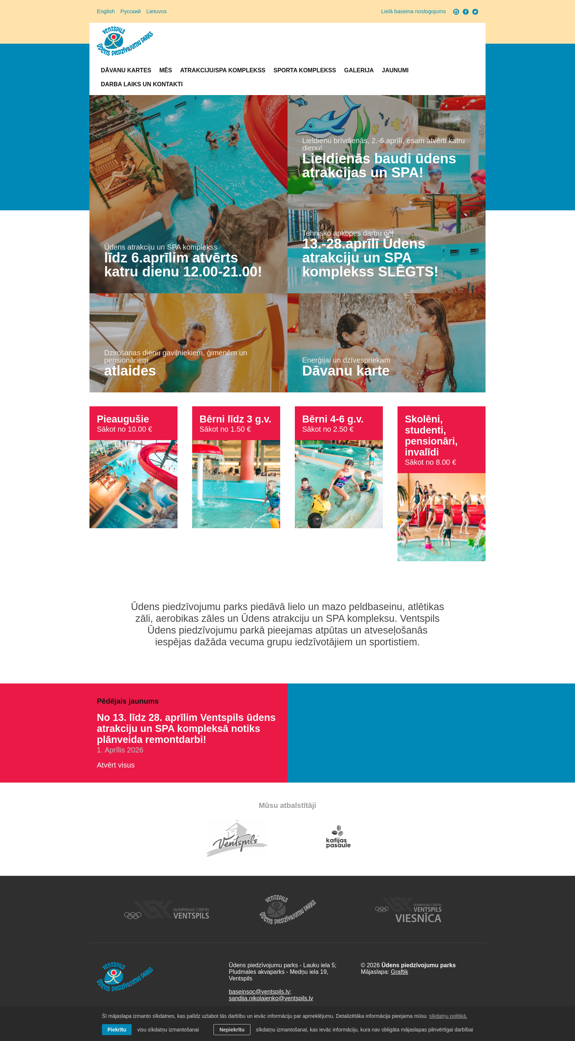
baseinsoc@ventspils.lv (259, 992)
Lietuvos (156, 11)
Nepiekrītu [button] (231, 1030)
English (106, 11)
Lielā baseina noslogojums (413, 11)
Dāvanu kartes (126, 70)
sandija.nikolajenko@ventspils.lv (271, 998)
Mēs (165, 70)
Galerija (359, 70)
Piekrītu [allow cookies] (116, 1030)
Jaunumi (395, 70)
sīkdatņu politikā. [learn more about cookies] (448, 1016)
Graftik (399, 972)
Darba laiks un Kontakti (142, 84)
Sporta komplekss (305, 70)
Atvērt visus (116, 765)
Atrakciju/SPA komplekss (222, 70)
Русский (130, 11)
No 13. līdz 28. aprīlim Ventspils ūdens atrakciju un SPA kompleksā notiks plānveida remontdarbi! (186, 728)
